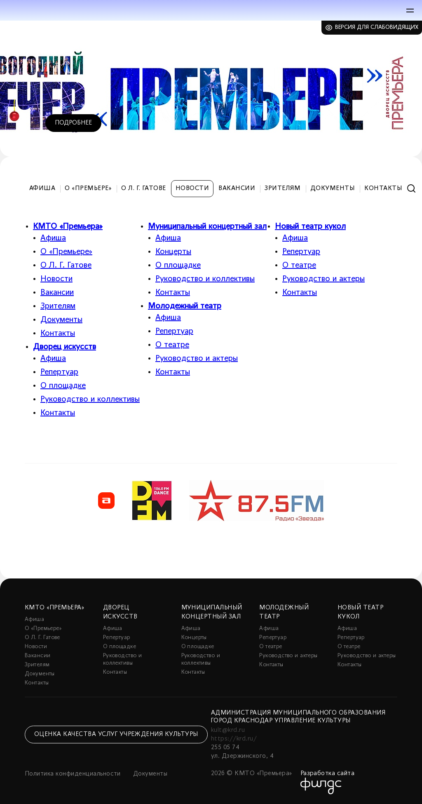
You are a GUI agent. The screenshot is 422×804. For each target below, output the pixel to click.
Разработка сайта (327, 773)
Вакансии (236, 188)
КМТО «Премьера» (68, 227)
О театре (172, 345)
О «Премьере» (88, 188)
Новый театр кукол (310, 227)
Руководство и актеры (196, 359)
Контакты (383, 188)
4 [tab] (399, 141)
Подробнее (73, 123)
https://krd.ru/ (234, 739)
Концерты (173, 252)
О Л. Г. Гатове (143, 188)
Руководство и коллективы (90, 399)
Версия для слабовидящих (377, 27)
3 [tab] (391, 141)
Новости (192, 188)
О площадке (63, 386)
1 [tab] (366, 141)
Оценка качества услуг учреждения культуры (116, 734)
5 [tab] (408, 141)
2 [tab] (379, 141)
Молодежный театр (184, 306)
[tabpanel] (211, 89)
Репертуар (59, 372)
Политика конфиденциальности (73, 774)
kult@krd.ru (228, 730)
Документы (332, 188)
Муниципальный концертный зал (207, 227)
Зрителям (283, 188)
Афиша (42, 188)
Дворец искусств (64, 347)
